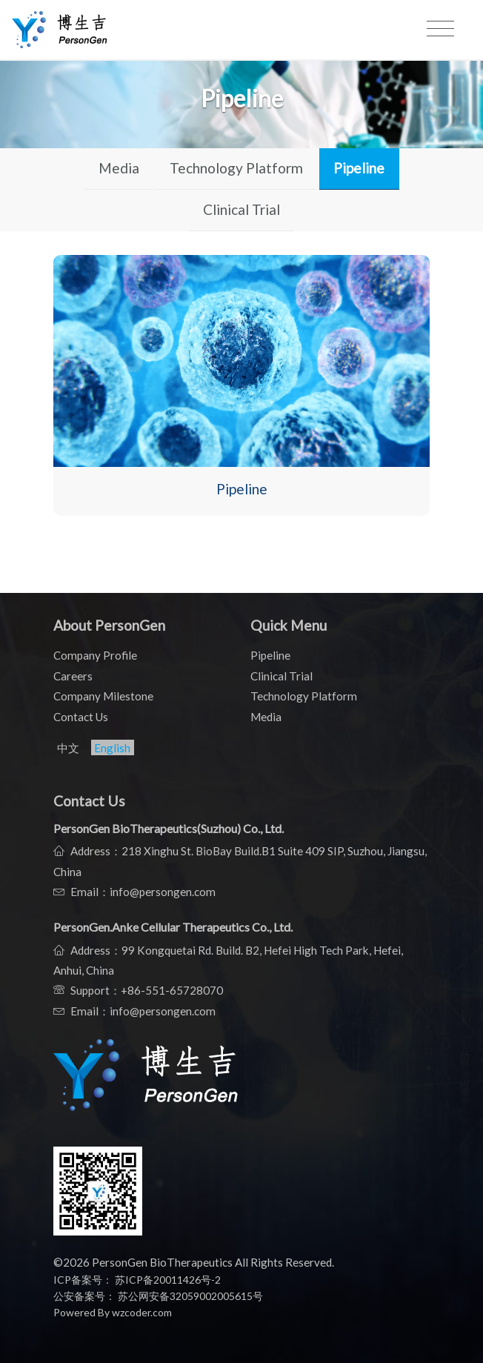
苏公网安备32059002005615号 (189, 1296)
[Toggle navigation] (440, 28)
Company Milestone (103, 696)
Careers (73, 676)
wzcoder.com (142, 1312)
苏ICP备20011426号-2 (168, 1279)
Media (119, 167)
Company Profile (95, 655)
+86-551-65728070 (172, 990)
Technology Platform (236, 167)
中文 (68, 748)
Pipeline (358, 167)
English (112, 748)
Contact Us (80, 716)
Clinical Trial (241, 209)
